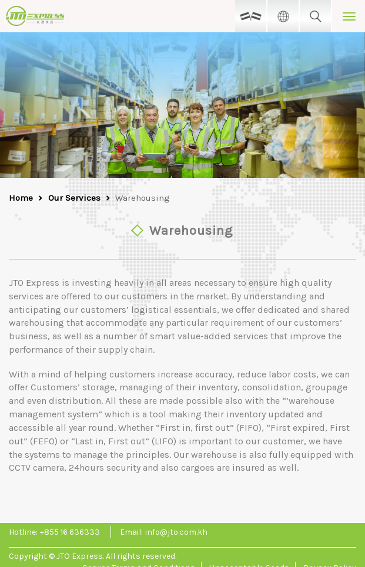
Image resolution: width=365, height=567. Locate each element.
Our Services (74, 198)
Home (21, 198)
